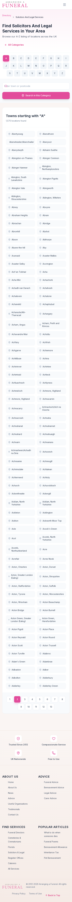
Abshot (44, 231)
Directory (6, 15)
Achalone (45, 296)
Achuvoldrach (47, 485)
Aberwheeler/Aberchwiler (21, 142)
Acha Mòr (14, 280)
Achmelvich (15, 391)
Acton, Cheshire (17, 567)
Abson (13, 239)
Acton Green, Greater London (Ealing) (19, 619)
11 (36, 707)
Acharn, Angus (16, 324)
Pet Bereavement (52, 858)
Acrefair (13, 559)
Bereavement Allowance (55, 847)
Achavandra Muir (18, 334)
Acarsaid (14, 255)
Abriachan (14, 223)
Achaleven (15, 296)
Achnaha (45, 418)
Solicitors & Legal (16, 852)
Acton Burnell (47, 610)
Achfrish (44, 342)
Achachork (46, 280)
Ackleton (14, 512)
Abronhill (14, 231)
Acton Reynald (16, 637)
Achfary (13, 342)
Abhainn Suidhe (48, 150)
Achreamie (15, 461)
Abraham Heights (18, 215)
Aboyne (44, 207)
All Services (13, 869)
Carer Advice (50, 798)
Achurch (13, 485)
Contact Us (13, 814)
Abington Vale (16, 188)
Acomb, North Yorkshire (47, 538)
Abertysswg (15, 134)
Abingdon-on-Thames (20, 158)
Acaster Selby (16, 264)
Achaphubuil (46, 304)
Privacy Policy (18, 893)
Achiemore (46, 350)
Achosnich (45, 451)
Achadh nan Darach (19, 288)
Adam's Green (16, 661)
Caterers (12, 863)
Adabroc (45, 653)
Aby (42, 247)
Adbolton (14, 678)
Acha (43, 272)
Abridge (44, 223)
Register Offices (15, 858)
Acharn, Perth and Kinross (49, 324)
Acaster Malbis (47, 255)
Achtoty (44, 477)
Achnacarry (15, 408)
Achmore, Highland (50, 391)
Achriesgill (45, 461)
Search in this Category (36, 95)
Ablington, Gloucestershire (17, 197)
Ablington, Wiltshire (50, 197)
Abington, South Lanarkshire (17, 178)
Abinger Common (49, 158)
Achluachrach (16, 382)
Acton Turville (16, 653)
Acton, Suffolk (47, 586)
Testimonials (14, 809)
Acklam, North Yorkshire (16, 503)
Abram (44, 215)
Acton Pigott (15, 629)
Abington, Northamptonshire (49, 167)
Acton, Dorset (47, 567)
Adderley (14, 686)
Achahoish (45, 288)
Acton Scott (15, 645)
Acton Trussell (47, 645)
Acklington (46, 512)
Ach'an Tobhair (17, 272)
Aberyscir (45, 142)
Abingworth (46, 188)
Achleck (44, 374)
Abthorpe (45, 239)
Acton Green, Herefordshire (47, 619)
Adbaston (14, 669)
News (10, 793)
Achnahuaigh (47, 434)
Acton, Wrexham (17, 602)
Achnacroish (15, 418)
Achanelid (14, 304)
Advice (11, 798)
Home (11, 782)
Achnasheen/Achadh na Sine (19, 451)
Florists (11, 847)
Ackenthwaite (16, 493)
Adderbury (46, 678)
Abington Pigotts (48, 178)
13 (51, 707)
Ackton (13, 520)
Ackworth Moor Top (50, 520)
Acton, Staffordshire (19, 586)
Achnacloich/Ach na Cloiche (50, 408)
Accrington (46, 264)
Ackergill (45, 493)
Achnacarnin (46, 399)
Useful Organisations (18, 804)
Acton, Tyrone (16, 594)
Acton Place (46, 629)
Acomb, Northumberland (17, 549)
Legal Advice (50, 793)
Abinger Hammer (18, 167)
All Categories (14, 44)
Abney (13, 207)
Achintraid (14, 374)
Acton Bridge (16, 610)
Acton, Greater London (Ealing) (20, 576)
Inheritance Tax (51, 852)
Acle (12, 529)
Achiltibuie (14, 358)
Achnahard (15, 434)
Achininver (15, 366)
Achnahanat (15, 426)
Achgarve (14, 350)
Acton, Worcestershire (51, 594)
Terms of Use (35, 893)
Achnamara (46, 442)
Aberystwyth (15, 150)
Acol (12, 538)
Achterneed (15, 477)
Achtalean (45, 469)
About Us (12, 787)
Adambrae (45, 661)
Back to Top (52, 895)
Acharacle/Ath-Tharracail (17, 313)
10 (29, 707)
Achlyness (45, 382)
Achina (44, 358)
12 (43, 707)
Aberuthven (46, 134)
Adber (44, 669)
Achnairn (14, 442)
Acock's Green (48, 529)
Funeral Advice (51, 782)
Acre (43, 549)
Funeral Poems (51, 841)
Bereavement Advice (54, 787)
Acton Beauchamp (49, 602)
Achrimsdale (15, 469)
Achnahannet (47, 426)
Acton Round (47, 637)
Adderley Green (48, 686)
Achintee (45, 366)
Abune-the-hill (16, 247)
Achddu (44, 334)
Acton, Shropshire (49, 576)
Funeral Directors (16, 832)
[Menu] (64, 4)
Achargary (45, 314)
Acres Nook (46, 559)
